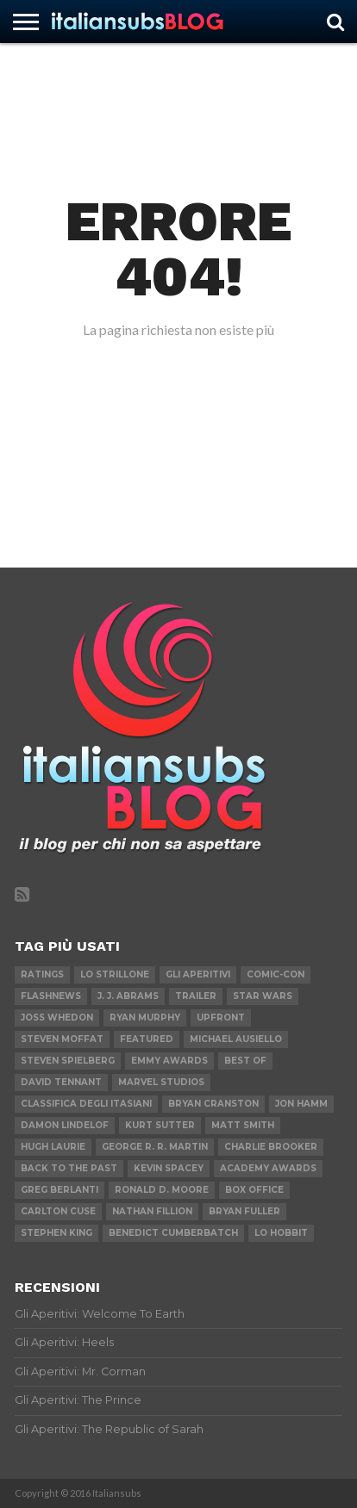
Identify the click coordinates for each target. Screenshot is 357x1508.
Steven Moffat (62, 1039)
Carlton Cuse (58, 1211)
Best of (245, 1060)
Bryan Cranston (213, 1103)
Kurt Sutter (160, 1125)
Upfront (221, 1017)
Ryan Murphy (145, 1017)
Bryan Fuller (244, 1211)
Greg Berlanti (59, 1189)
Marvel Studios (161, 1082)
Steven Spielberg (68, 1060)
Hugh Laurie (53, 1146)
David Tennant (61, 1082)
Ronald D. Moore (162, 1189)
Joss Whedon (57, 1017)
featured (146, 1039)
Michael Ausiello (236, 1039)
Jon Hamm (301, 1103)
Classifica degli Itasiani (86, 1103)
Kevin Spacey (169, 1168)
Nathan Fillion (152, 1211)
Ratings (42, 974)
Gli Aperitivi (198, 974)
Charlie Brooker (270, 1146)
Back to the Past (69, 1168)
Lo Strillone (114, 974)
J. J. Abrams (128, 996)
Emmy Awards (169, 1060)
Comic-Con (275, 974)
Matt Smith (242, 1125)
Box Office (254, 1189)
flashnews (51, 996)
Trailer (195, 996)
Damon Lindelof (65, 1125)
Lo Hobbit (281, 1232)
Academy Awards (268, 1168)
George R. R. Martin (155, 1146)
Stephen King (56, 1232)
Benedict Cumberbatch (173, 1232)
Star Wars (262, 996)
